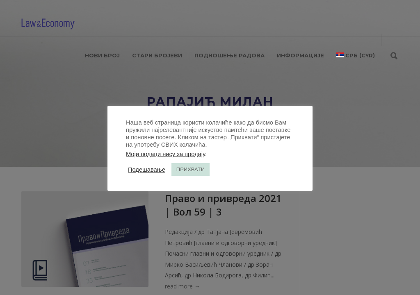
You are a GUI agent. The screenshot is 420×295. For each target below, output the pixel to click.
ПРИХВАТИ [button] (190, 169)
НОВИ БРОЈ (102, 55)
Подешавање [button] (146, 169)
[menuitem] (355, 55)
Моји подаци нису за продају (165, 154)
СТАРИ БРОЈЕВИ (157, 55)
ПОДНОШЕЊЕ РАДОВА (229, 55)
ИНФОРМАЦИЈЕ (300, 55)
